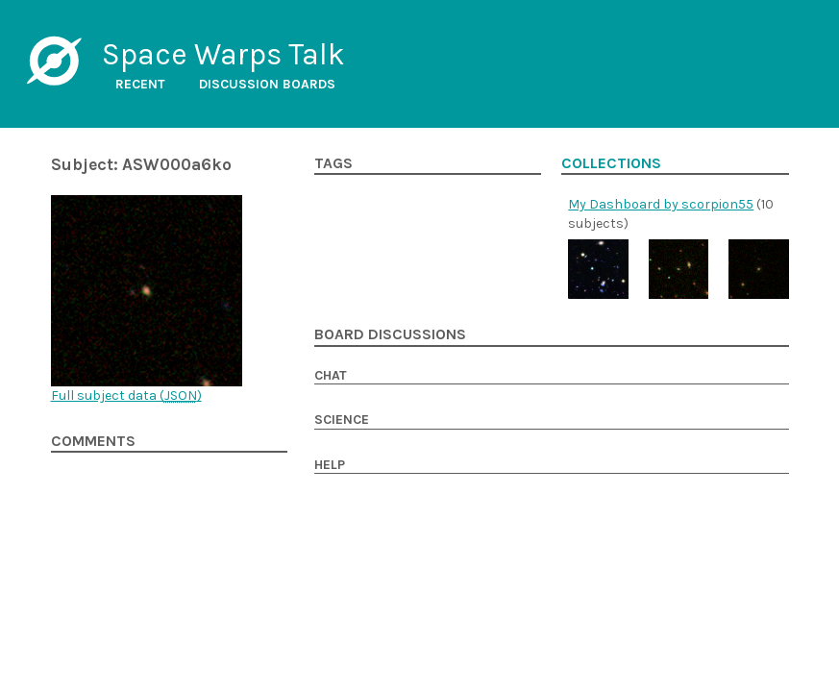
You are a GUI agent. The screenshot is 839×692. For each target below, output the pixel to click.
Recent (140, 84)
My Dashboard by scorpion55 (660, 204)
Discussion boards (267, 84)
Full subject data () (126, 395)
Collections (611, 163)
